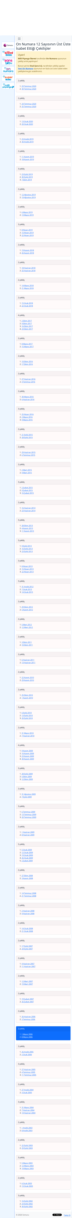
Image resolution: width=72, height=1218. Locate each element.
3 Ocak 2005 (27, 1092)
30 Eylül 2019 (27, 177)
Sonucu (8, 45)
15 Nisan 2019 (28, 232)
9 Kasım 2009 (27, 750)
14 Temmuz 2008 (29, 893)
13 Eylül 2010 (27, 715)
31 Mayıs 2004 (28, 1107)
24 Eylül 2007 (27, 949)
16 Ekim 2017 (27, 326)
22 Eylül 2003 (27, 1145)
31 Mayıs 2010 (28, 733)
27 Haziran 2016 (28, 379)
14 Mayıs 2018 (28, 285)
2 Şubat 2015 (27, 487)
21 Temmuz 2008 (29, 896)
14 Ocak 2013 (27, 592)
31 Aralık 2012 (27, 586)
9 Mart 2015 (27, 472)
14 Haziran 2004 (28, 1113)
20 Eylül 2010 (27, 718)
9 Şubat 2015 (27, 490)
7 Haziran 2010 (28, 736)
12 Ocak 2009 (27, 852)
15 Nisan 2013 (28, 569)
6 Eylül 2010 (27, 713)
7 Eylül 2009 (27, 797)
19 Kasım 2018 (28, 250)
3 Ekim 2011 (27, 642)
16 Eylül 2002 (27, 1201)
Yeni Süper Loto (8, 77)
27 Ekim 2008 (27, 875)
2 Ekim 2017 (27, 321)
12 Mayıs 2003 (28, 1166)
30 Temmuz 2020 (29, 89)
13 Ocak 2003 (27, 1186)
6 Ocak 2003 (27, 1183)
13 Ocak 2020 (27, 121)
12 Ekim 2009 (27, 779)
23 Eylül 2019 (27, 174)
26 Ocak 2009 (27, 858)
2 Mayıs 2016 (27, 417)
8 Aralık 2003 (27, 1130)
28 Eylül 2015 (27, 437)
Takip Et (67, 1215)
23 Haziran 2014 (28, 510)
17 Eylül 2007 (27, 946)
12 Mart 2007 (27, 981)
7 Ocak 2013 (27, 589)
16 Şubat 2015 (28, 493)
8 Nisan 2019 (27, 230)
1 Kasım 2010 (27, 698)
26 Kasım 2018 (28, 253)
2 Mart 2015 (27, 470)
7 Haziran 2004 (28, 1110)
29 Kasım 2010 (28, 680)
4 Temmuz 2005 (28, 1072)
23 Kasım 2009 (28, 756)
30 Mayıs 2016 (28, 397)
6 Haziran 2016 (28, 399)
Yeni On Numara (8, 69)
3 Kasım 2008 (27, 878)
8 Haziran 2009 (28, 835)
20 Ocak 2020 (27, 124)
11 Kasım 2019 (28, 156)
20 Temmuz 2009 (29, 817)
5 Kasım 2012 (27, 609)
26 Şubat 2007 (28, 1001)
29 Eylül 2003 (27, 1148)
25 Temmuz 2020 (29, 106)
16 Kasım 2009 (28, 753)
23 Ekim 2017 (27, 329)
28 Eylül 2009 (27, 774)
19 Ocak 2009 (27, 855)
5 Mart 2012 (27, 624)
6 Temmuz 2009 (28, 812)
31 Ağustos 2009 (29, 794)
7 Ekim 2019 (27, 180)
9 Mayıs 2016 (27, 420)
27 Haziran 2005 (28, 1069)
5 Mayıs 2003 (27, 1163)
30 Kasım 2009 (28, 759)
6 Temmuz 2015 (28, 455)
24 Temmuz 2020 (29, 104)
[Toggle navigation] (19, 38)
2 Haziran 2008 (28, 911)
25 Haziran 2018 (28, 270)
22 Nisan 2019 (28, 235)
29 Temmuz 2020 (29, 86)
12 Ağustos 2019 (29, 194)
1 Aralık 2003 (27, 1128)
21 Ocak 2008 (27, 931)
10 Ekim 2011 (27, 645)
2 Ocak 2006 (27, 1054)
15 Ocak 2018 (27, 303)
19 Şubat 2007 (28, 999)
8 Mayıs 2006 (27, 1037)
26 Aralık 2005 (27, 1052)
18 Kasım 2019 (28, 159)
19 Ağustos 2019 (29, 197)
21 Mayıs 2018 (28, 288)
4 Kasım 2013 (27, 528)
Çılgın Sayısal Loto (8, 53)
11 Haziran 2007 (28, 966)
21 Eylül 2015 (27, 434)
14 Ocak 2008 (27, 928)
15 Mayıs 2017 (28, 346)
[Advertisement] (36, 18)
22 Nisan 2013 (28, 572)
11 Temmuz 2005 (29, 1075)
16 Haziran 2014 (28, 508)
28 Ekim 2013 (27, 525)
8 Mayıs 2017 (27, 344)
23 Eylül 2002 (27, 1204)
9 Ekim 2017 (27, 323)
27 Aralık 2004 (27, 1090)
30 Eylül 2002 (27, 1206)
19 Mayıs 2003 (28, 1168)
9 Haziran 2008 (28, 913)
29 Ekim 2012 (27, 607)
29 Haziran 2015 (28, 452)
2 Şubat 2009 (27, 860)
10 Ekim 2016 (27, 361)
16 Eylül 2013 (27, 548)
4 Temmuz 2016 (28, 382)
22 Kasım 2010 (28, 677)
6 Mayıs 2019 (27, 212)
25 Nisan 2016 (28, 414)
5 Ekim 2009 (27, 776)
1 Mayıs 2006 (27, 1034)
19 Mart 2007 (27, 984)
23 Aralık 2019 (27, 139)
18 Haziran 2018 (28, 268)
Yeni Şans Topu (8, 61)
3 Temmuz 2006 (28, 1019)
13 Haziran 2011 (28, 662)
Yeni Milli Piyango (8, 86)
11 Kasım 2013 (28, 531)
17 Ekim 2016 (27, 364)
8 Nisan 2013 (27, 566)
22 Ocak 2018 (27, 306)
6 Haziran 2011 (28, 660)
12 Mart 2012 (27, 627)
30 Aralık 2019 (27, 142)
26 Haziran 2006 (28, 1016)
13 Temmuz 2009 (29, 814)
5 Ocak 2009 (27, 850)
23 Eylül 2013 (27, 551)
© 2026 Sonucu (22, 1215)
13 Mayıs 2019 (28, 215)
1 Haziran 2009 (28, 832)
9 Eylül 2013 (27, 546)
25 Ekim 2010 (27, 695)
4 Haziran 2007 (28, 963)
